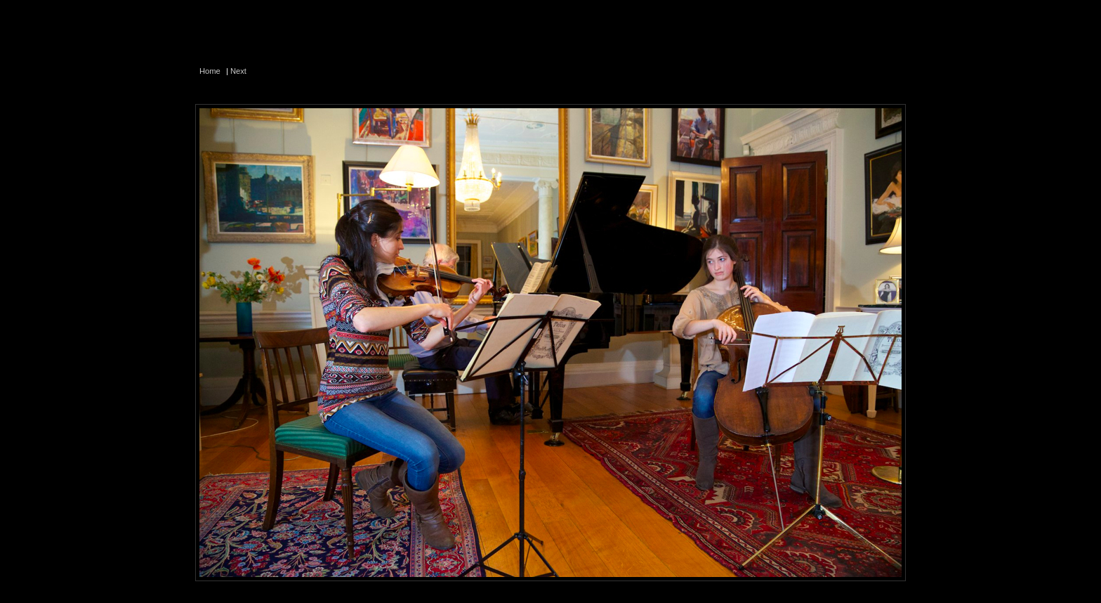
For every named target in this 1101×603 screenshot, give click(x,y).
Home (209, 71)
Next (238, 71)
